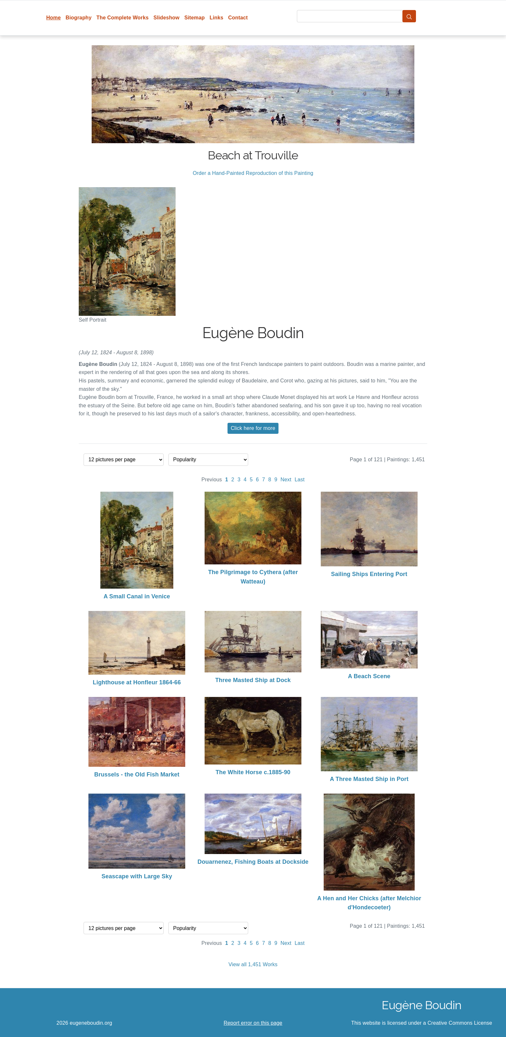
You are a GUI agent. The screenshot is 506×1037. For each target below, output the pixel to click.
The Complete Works (122, 17)
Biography (79, 17)
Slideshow (167, 17)
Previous (211, 479)
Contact (238, 17)
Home (53, 17)
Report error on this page (253, 1023)
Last (300, 479)
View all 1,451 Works (253, 964)
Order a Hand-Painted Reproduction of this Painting (253, 173)
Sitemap (194, 17)
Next (285, 479)
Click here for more (253, 428)
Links (217, 17)
